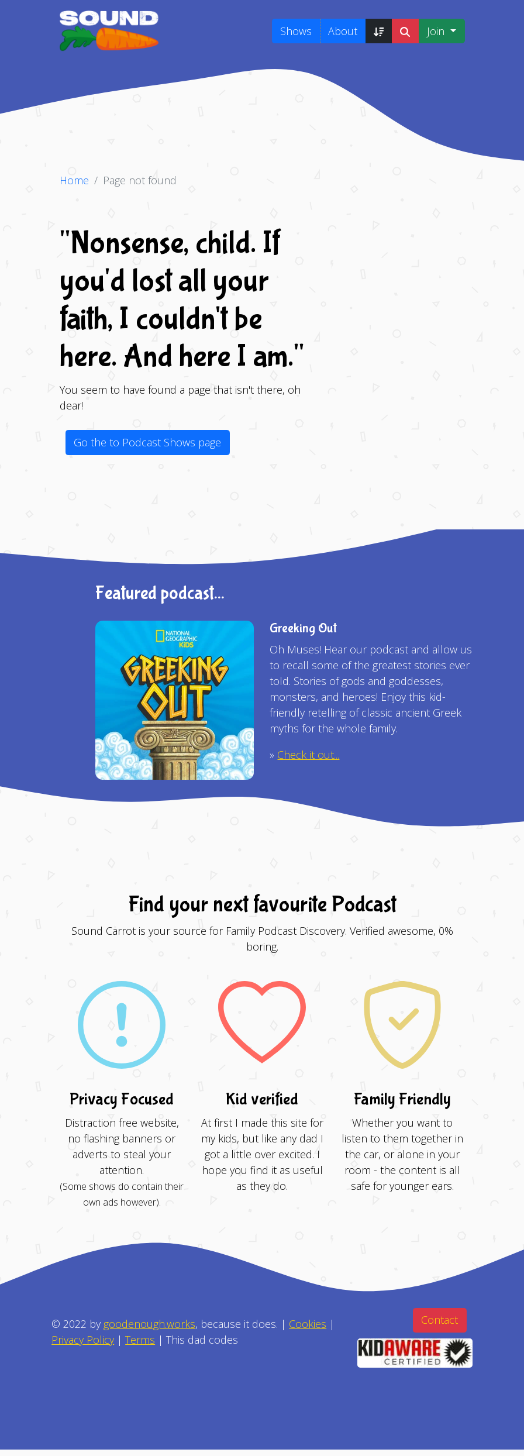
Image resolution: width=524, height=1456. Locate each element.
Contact (439, 1320)
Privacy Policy (82, 1340)
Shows (296, 31)
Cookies (307, 1324)
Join (437, 31)
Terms (140, 1340)
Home (74, 180)
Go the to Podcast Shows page (147, 442)
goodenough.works (149, 1324)
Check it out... (308, 755)
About (342, 31)
